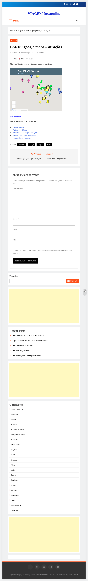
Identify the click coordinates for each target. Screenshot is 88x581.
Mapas (14, 40)
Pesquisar (14, 276)
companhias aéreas (18, 435)
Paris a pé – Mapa (20, 130)
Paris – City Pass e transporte (24, 135)
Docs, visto (15, 445)
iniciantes (14, 480)
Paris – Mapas (18, 127)
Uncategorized (16, 505)
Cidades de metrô (17, 430)
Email (16, 229)
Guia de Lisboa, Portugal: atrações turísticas (28, 335)
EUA (13, 455)
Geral (13, 465)
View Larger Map (15, 116)
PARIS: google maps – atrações (25, 133)
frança (31, 145)
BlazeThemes (73, 575)
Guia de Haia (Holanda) (20, 351)
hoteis (13, 475)
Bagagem (14, 414)
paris (48, 145)
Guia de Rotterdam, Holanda (22, 346)
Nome (16, 219)
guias (13, 470)
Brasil (13, 419)
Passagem (15, 495)
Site (14, 240)
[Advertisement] (44, 306)
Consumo (14, 440)
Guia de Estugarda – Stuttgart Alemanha (26, 356)
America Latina (17, 409)
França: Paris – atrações (22, 138)
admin (14, 53)
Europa (14, 460)
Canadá (14, 424)
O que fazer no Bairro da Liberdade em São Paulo (30, 341)
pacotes (14, 490)
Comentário (18, 189)
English (14, 450)
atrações (21, 145)
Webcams (14, 510)
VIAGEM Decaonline (44, 14)
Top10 (13, 500)
